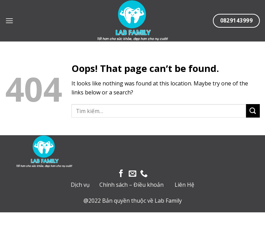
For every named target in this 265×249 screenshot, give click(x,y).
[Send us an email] (132, 174)
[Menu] (9, 20)
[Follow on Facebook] (121, 174)
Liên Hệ (184, 184)
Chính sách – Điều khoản (131, 184)
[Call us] (144, 174)
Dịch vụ (80, 184)
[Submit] (253, 111)
